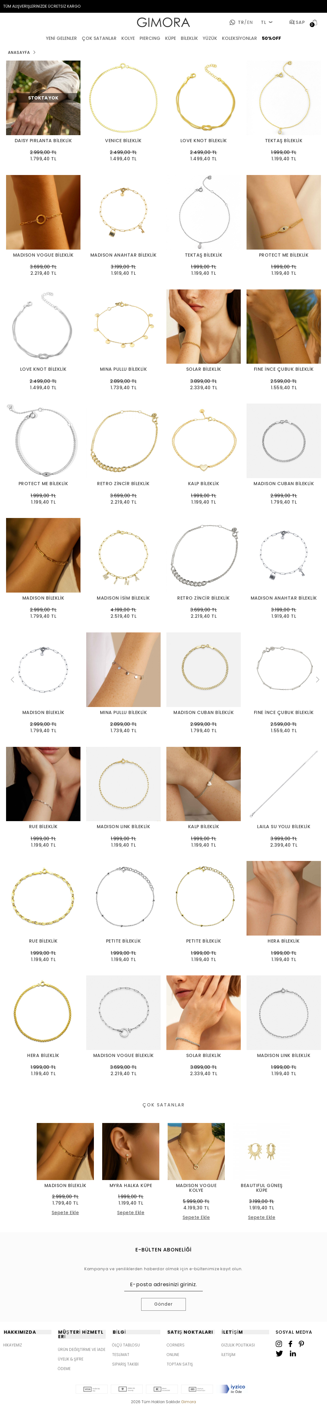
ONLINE (173, 1354)
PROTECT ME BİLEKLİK (284, 255)
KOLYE (128, 38)
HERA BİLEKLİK (284, 941)
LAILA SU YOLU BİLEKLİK (283, 826)
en (248, 22)
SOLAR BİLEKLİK (203, 369)
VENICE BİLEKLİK (123, 140)
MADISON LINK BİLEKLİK (123, 826)
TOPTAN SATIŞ (180, 1364)
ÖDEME (64, 1368)
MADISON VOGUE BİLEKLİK (43, 255)
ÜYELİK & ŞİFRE (70, 1359)
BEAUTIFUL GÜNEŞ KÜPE (262, 1188)
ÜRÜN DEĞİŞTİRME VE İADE (81, 1349)
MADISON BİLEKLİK (43, 598)
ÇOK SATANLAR (99, 38)
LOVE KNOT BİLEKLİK (203, 140)
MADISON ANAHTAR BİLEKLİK (123, 255)
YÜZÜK (210, 38)
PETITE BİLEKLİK (123, 941)
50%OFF (271, 38)
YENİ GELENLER (61, 38)
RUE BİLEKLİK (43, 826)
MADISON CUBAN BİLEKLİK (284, 483)
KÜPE (170, 38)
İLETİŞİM (228, 1354)
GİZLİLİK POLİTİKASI (238, 1345)
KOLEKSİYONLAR (239, 38)
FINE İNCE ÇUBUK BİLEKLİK (284, 369)
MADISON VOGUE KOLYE (196, 1188)
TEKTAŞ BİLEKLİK (284, 140)
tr (241, 22)
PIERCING (150, 38)
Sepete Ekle (65, 1212)
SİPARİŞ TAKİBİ (125, 1364)
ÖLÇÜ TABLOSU (126, 1345)
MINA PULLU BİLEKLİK (123, 369)
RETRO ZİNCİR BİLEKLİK (123, 483)
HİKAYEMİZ (12, 1345)
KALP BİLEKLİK (203, 483)
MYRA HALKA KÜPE (131, 1185)
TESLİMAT (120, 1354)
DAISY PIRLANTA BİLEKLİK (43, 140)
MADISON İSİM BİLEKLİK (123, 598)
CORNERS (176, 1345)
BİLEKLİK (189, 38)
